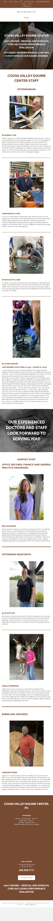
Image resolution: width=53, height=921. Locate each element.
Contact (24, 4)
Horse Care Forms (29, 1)
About (5, 1)
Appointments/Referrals (42, 1)
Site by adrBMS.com (30, 918)
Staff (10, 1)
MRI (21, 1)
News (29, 4)
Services (16, 1)
